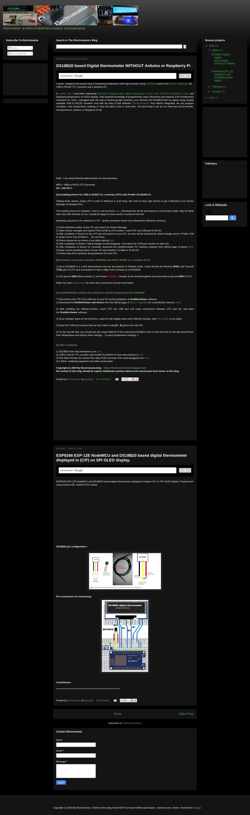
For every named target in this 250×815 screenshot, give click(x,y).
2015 (212, 97)
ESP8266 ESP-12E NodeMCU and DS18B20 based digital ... (222, 76)
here (117, 211)
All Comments (17, 53)
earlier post (65, 93)
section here (79, 282)
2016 (212, 45)
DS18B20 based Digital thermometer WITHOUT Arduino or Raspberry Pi (123, 65)
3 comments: (103, 700)
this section (163, 318)
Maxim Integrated (179, 83)
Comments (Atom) (132, 723)
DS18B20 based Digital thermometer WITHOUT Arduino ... (223, 60)
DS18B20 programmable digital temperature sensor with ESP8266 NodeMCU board (143, 93)
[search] (117, 76)
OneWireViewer (141, 103)
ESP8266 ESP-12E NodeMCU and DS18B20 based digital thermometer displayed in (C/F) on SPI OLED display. (121, 457)
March (216, 50)
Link (99, 351)
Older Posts (186, 713)
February (217, 86)
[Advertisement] (125, 412)
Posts (12, 48)
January (217, 91)
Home (117, 713)
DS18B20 (151, 83)
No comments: (104, 379)
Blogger (197, 807)
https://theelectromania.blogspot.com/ (125, 368)
